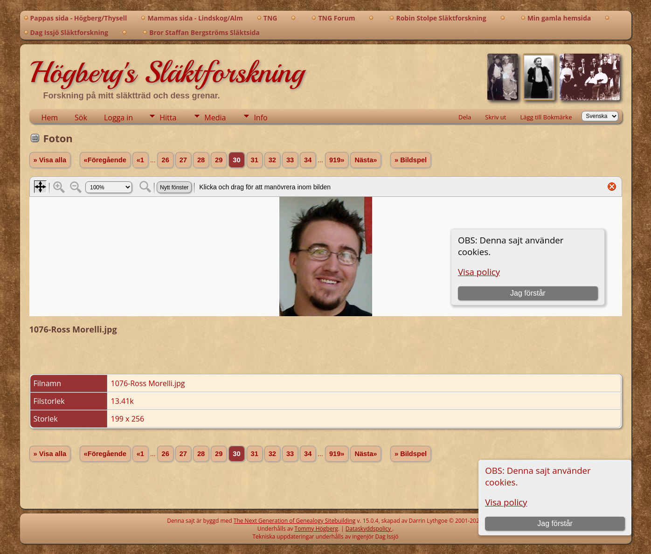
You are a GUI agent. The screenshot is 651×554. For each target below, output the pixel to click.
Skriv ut (495, 117)
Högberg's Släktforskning (166, 72)
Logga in (118, 117)
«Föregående (105, 160)
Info (260, 117)
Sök (81, 117)
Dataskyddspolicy (369, 529)
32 (272, 160)
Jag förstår (555, 523)
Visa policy (506, 502)
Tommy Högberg (316, 529)
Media (215, 117)
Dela (464, 117)
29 (218, 160)
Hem (50, 117)
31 (254, 160)
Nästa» (365, 160)
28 (201, 160)
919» (337, 160)
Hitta (167, 117)
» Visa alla (50, 160)
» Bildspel (411, 160)
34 (308, 160)
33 (290, 160)
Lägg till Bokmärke (546, 117)
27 (183, 160)
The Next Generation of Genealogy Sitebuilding (295, 521)
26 (165, 160)
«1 (140, 160)
